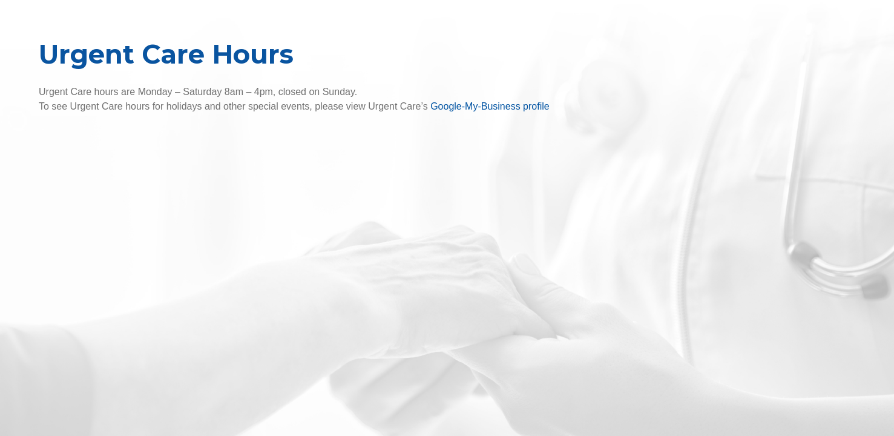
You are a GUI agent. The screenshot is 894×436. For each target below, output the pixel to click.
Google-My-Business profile (490, 106)
